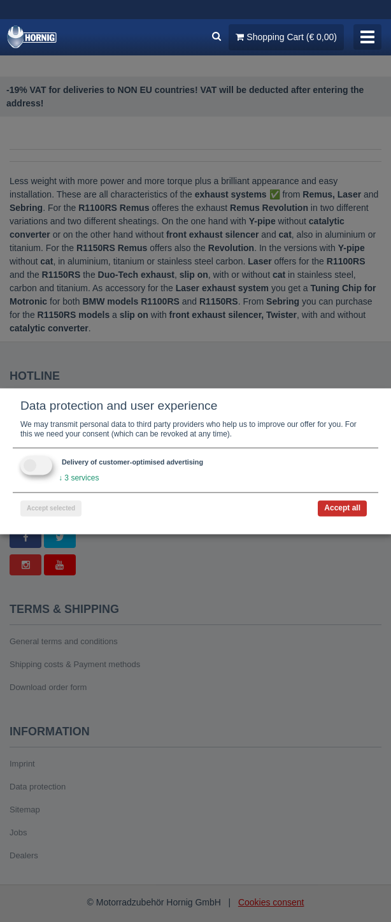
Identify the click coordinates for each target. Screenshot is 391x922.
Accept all (342, 507)
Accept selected (51, 508)
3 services (79, 477)
